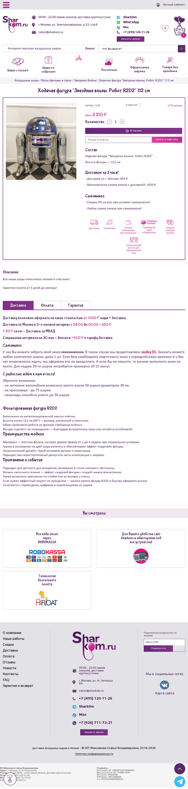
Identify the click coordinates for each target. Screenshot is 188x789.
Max (123, 27)
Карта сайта (164, 695)
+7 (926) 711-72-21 (95, 724)
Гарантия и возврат (18, 687)
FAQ (6, 681)
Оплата (9, 657)
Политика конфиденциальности (94, 755)
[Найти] (138, 49)
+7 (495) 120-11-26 (135, 32)
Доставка (10, 651)
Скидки (8, 645)
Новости (9, 669)
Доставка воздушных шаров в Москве (56, 749)
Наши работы (13, 640)
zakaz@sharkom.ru (51, 35)
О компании (12, 634)
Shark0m (127, 17)
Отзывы (9, 663)
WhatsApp (128, 22)
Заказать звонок (129, 39)
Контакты (10, 675)
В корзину (133, 131)
